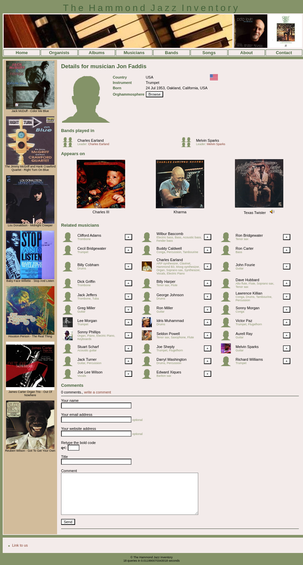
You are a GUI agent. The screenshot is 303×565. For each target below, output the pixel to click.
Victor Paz (244, 321)
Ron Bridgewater (249, 235)
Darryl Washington (172, 359)
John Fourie (245, 265)
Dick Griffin (86, 281)
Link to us (20, 545)
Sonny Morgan (248, 308)
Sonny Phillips (88, 332)
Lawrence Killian (249, 293)
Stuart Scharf (88, 347)
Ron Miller (165, 308)
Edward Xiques (169, 372)
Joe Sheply (166, 347)
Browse (154, 94)
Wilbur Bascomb (170, 234)
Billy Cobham (88, 265)
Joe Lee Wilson (89, 372)
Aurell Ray (244, 334)
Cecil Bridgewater (91, 248)
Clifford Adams (89, 235)
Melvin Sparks (207, 140)
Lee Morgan (87, 321)
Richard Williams (249, 359)
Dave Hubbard (247, 280)
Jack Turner (86, 359)
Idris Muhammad (170, 321)
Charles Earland (90, 140)
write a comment (97, 392)
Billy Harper (166, 281)
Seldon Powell (168, 334)
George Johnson (170, 295)
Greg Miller (86, 308)
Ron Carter (245, 248)
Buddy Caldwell (169, 248)
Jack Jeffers (87, 295)
